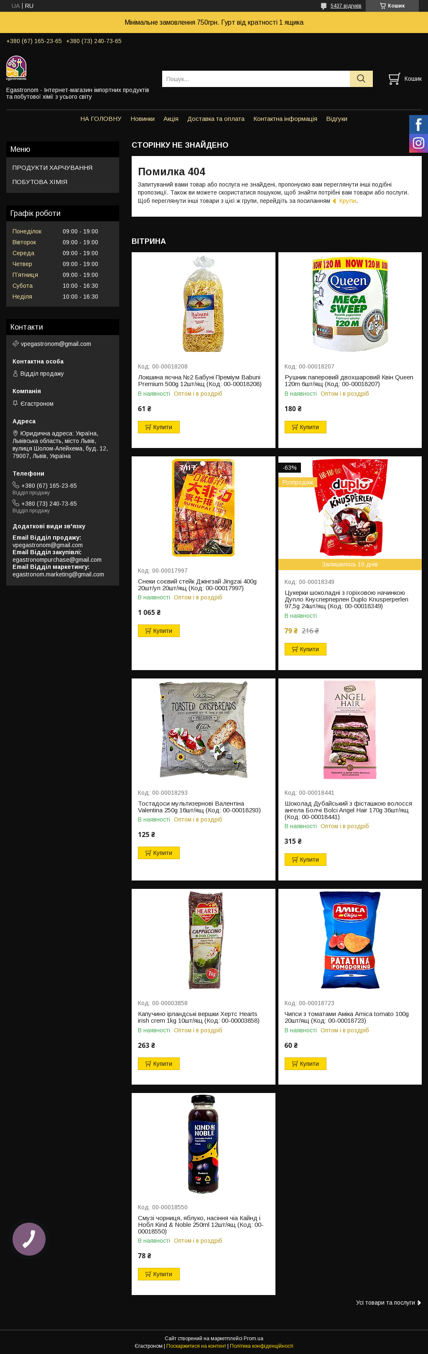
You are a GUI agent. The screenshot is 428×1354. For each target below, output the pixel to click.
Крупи (347, 200)
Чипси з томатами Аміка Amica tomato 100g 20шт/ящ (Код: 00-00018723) (347, 1017)
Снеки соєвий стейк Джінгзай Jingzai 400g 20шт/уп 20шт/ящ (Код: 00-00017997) (197, 584)
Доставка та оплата (216, 118)
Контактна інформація (285, 118)
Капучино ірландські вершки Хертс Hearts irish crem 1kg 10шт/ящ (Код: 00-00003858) (199, 1017)
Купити (162, 427)
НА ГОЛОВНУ (101, 118)
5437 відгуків (346, 6)
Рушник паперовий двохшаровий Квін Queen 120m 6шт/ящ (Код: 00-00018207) (349, 380)
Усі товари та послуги (385, 1302)
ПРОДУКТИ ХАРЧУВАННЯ (52, 167)
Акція (170, 118)
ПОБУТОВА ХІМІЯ (40, 181)
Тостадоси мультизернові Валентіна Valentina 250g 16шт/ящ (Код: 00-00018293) (199, 807)
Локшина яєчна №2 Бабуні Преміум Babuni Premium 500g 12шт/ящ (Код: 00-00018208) (200, 380)
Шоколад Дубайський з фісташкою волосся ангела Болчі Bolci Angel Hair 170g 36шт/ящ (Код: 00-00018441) (348, 810)
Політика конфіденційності (261, 1346)
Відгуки (336, 118)
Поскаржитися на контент (196, 1346)
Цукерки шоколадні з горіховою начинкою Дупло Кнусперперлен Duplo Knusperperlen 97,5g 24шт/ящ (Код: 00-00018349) (346, 599)
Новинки (142, 118)
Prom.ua (253, 1338)
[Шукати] (361, 79)
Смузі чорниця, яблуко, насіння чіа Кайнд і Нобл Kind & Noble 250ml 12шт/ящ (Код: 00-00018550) (201, 1225)
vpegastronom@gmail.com (56, 343)
